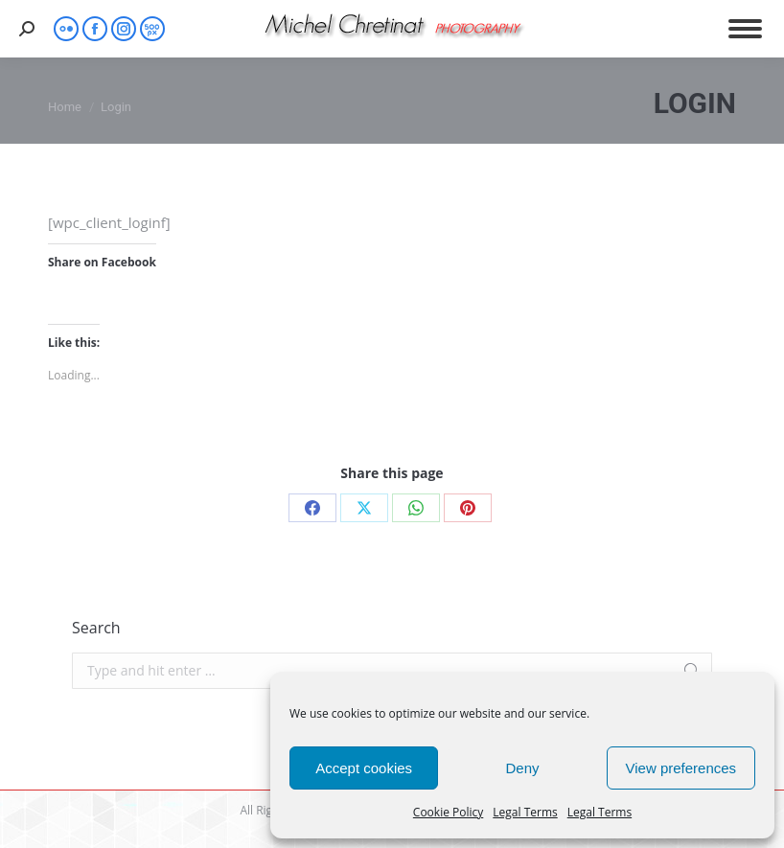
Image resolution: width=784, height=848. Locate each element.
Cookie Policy (448, 812)
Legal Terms (525, 812)
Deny (522, 768)
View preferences (681, 768)
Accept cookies (363, 768)
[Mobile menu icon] (745, 28)
